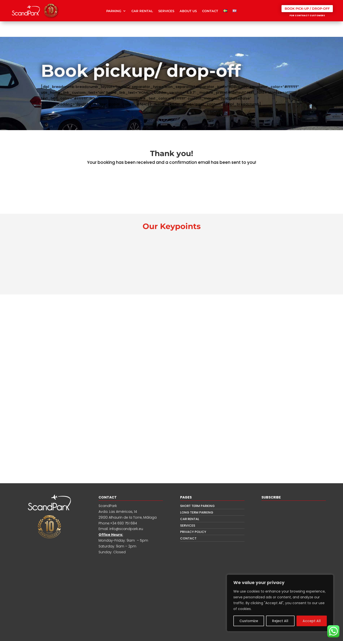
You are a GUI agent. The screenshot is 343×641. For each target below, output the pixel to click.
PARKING (113, 11)
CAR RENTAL (142, 11)
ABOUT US (188, 11)
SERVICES (166, 11)
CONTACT (210, 11)
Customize (248, 620)
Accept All (312, 620)
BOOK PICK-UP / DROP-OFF (307, 8)
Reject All (280, 620)
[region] (280, 603)
